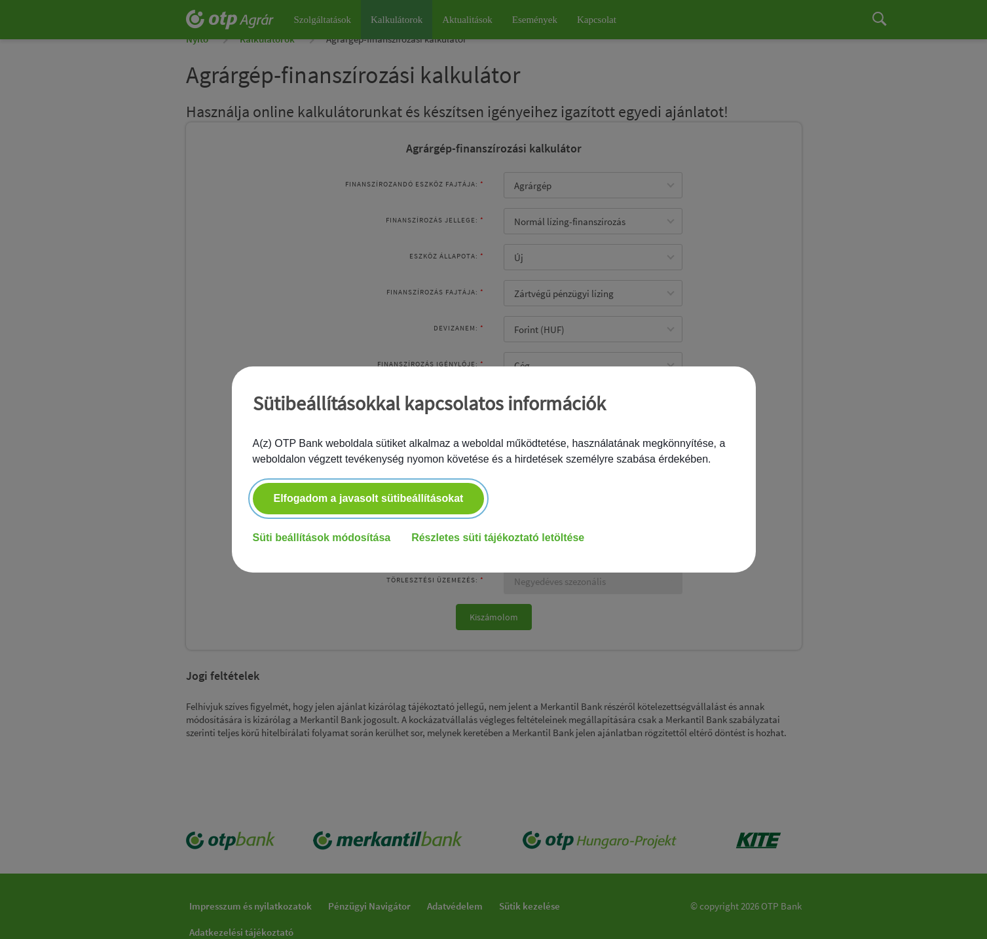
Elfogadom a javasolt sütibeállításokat (369, 499)
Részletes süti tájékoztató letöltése (497, 538)
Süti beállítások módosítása (322, 538)
